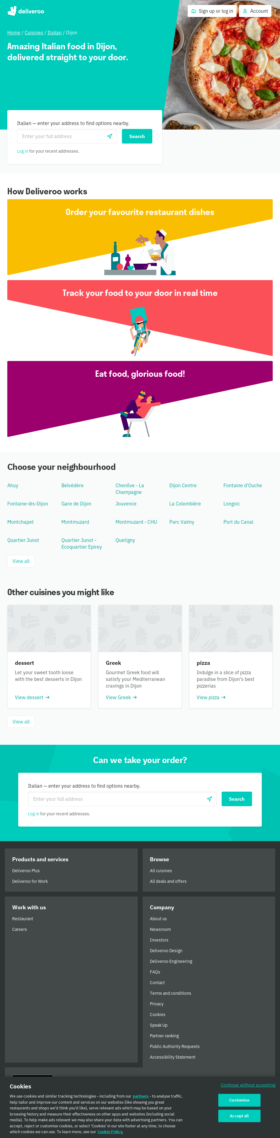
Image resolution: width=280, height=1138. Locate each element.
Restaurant (22, 918)
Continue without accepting (248, 1087)
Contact (157, 982)
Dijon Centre (183, 485)
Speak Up (159, 1025)
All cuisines (161, 870)
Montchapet (20, 522)
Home (13, 32)
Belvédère (72, 485)
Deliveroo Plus (26, 870)
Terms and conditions (170, 993)
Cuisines (34, 32)
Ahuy (12, 485)
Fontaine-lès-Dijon (27, 504)
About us (158, 918)
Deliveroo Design (166, 950)
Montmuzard (75, 522)
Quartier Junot (23, 540)
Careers (19, 929)
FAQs (155, 972)
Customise (239, 1102)
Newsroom (160, 929)
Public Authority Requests (175, 1046)
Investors (159, 940)
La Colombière (185, 504)
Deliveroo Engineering (171, 961)
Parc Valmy (181, 522)
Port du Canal (238, 522)
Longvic (231, 504)
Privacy (157, 1004)
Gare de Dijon (76, 504)
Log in (22, 151)
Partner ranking (164, 1036)
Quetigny (125, 540)
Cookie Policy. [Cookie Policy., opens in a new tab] (110, 1133)
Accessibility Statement (172, 1057)
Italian (54, 32)
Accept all (239, 1117)
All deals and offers (168, 881)
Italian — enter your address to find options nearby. (73, 123)
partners (141, 1098)
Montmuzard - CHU (136, 522)
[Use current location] (110, 136)
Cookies (157, 1014)
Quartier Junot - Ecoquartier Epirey (81, 543)
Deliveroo (25, 11)
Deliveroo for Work (30, 881)
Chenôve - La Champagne (130, 488)
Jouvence (126, 504)
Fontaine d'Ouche (242, 485)
